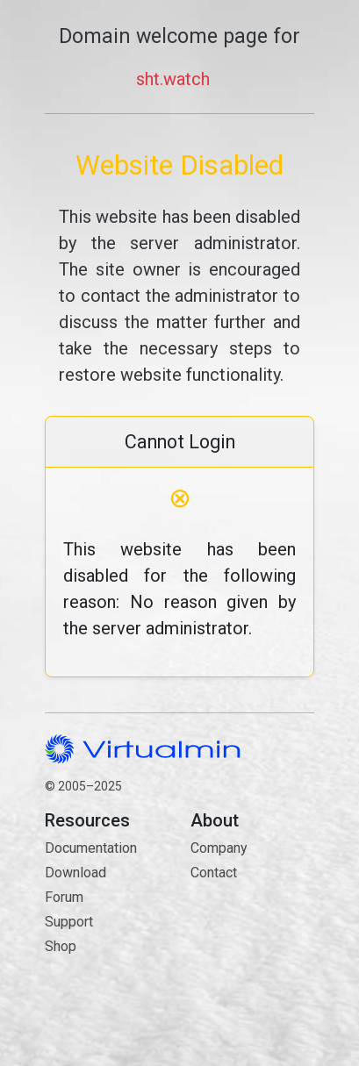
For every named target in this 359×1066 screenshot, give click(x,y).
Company (219, 848)
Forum (64, 897)
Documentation (91, 848)
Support (69, 921)
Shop (60, 946)
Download (75, 872)
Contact (252, 934)
